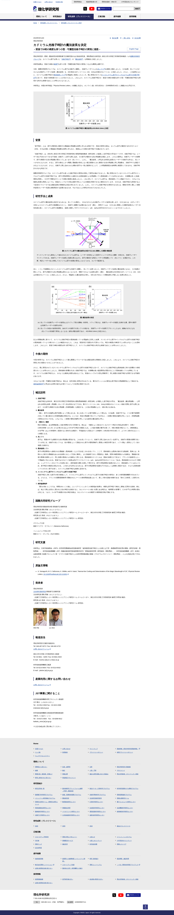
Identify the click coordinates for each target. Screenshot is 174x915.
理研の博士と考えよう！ (69, 837)
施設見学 (65, 844)
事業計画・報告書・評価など (44, 774)
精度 (56, 64)
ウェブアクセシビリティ (42, 756)
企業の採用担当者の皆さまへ (44, 868)
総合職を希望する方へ (96, 879)
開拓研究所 (65, 798)
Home (35, 23)
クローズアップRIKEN (42, 837)
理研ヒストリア (121, 844)
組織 (36, 770)
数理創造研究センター (69, 802)
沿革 (91, 767)
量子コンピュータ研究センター (126, 802)
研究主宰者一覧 (39, 788)
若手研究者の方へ (67, 879)
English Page (134, 49)
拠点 (63, 770)
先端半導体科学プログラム (98, 794)
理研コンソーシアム (96, 865)
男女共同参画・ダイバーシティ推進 (127, 774)
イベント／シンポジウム (124, 837)
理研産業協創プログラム (124, 794)
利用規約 (65, 752)
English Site (59, 2)
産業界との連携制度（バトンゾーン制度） (73, 860)
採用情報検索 (39, 879)
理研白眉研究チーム (123, 798)
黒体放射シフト (60, 75)
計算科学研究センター (96, 802)
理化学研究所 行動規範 (124, 767)
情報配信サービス (67, 840)
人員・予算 (93, 770)
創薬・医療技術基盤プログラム (71, 794)
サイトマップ (94, 749)
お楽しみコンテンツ (96, 840)
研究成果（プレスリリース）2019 (71, 23)
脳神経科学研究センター (42, 811)
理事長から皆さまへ (41, 767)
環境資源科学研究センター (98, 811)
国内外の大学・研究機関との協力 (72, 868)
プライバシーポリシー (96, 752)
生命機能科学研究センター (125, 808)
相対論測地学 (38, 384)
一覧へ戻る (126, 38)
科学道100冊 (93, 844)
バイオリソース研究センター (71, 811)
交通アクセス (37, 2)
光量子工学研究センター (42, 815)
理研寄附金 (78, 2)
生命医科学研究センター (97, 808)
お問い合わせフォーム (42, 649)
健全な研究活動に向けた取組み (99, 774)
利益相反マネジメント (69, 777)
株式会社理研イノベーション (44, 865)
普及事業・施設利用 (123, 858)
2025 (63, 826)
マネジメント (121, 770)
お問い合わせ (49, 2)
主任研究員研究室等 (96, 798)
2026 (36, 826)
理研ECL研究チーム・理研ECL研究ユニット (46, 803)
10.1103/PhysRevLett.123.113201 (56, 574)
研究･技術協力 (94, 858)
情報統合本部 (66, 808)
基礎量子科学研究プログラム (44, 794)
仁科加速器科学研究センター (71, 815)
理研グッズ (38, 844)
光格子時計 (66, 59)
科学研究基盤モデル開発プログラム (127, 788)
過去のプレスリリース (123, 826)
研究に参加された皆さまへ (43, 777)
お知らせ (92, 837)
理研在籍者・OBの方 (109, 2)
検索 (136, 8)
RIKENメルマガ (105, 8)
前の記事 (115, 38)
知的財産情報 (39, 858)
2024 (91, 826)
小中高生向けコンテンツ (129, 2)
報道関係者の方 (91, 2)
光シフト (101, 69)
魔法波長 (79, 59)
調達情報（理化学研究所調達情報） (128, 749)
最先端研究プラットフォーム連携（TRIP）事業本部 (72, 790)
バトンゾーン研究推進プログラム (45, 798)
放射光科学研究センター (97, 815)
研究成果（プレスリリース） (49, 23)
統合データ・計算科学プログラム (100, 788)
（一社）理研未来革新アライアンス (128, 865)
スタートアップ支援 (68, 865)
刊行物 (37, 840)
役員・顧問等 (66, 767)
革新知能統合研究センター (43, 808)
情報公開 (65, 774)
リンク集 (37, 752)
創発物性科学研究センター (125, 811)
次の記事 (137, 38)
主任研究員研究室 (39, 591)
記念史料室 (38, 848)
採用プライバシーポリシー (125, 752)
